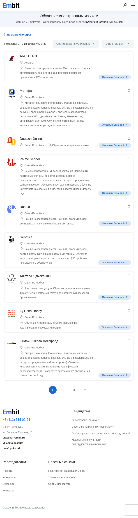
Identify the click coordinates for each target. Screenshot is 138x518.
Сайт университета (59, 483)
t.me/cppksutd (11, 448)
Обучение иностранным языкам (43, 68)
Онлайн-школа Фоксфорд (39, 341)
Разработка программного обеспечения (67, 371)
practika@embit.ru (14, 437)
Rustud (25, 207)
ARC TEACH (29, 56)
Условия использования (62, 477)
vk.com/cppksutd (13, 443)
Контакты (8, 490)
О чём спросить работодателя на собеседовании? (101, 433)
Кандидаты (9, 477)
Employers (34, 21)
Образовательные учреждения (62, 21)
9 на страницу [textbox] (114, 43)
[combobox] (76, 44)
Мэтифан (27, 91)
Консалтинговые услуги (38, 288)
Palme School (30, 159)
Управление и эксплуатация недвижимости (45, 125)
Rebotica (26, 237)
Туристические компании (34, 293)
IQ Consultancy (31, 311)
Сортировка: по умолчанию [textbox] (73, 43)
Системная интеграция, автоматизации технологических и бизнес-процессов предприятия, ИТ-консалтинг (55, 73)
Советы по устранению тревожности (93, 426)
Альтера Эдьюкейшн (35, 276)
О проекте (9, 483)
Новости (7, 470)
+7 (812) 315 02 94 (16, 419)
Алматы (29, 62)
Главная (20, 21)
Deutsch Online (31, 138)
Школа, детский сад (31, 375)
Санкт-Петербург (34, 97)
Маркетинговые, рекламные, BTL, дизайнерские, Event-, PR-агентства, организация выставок (53, 116)
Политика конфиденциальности (66, 470)
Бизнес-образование (36, 171)
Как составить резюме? (85, 420)
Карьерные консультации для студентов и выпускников (89, 442)
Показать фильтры (17, 34)
